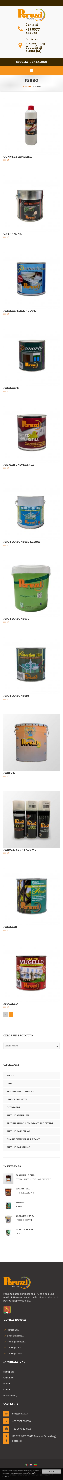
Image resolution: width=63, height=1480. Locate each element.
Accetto (51, 1471)
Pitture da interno (18, 1131)
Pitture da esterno (18, 1147)
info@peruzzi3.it (20, 1413)
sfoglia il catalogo (31, 62)
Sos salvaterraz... (15, 1335)
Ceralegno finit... (15, 1347)
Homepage (28, 86)
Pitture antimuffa (18, 1115)
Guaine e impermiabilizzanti (23, 1139)
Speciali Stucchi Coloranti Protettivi (30, 1123)
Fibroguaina (13, 1330)
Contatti (7, 1389)
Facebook (17, 1441)
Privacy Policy (10, 1395)
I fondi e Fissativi (17, 1099)
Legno (10, 1083)
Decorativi (13, 1107)
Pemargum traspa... (16, 1341)
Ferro (10, 1075)
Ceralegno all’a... (15, 1353)
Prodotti (7, 1383)
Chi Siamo (8, 1377)
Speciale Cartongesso (20, 1091)
